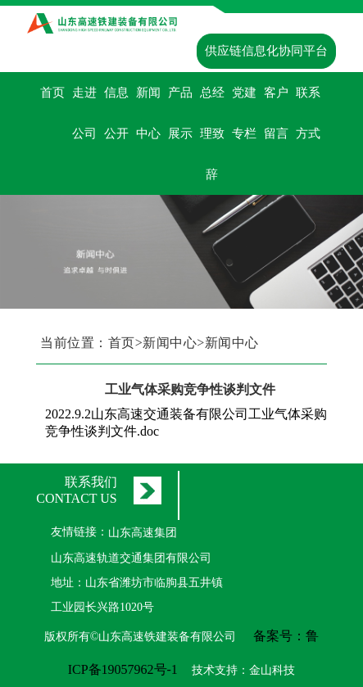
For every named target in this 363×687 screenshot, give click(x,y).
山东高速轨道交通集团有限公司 (131, 558)
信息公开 (116, 113)
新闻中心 (148, 113)
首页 (52, 92)
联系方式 (308, 113)
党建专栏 (244, 113)
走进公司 (84, 113)
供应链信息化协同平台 (266, 50)
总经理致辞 (212, 133)
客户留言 (276, 113)
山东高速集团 (142, 533)
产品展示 (180, 113)
